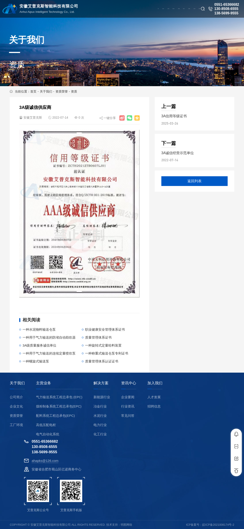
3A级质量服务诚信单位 (39, 345)
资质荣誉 (61, 91)
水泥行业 (100, 415)
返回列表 (194, 181)
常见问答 (127, 415)
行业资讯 (127, 406)
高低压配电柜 (46, 425)
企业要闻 (127, 397)
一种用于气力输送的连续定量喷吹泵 (49, 353)
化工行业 (100, 434)
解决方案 (101, 383)
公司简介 (16, 397)
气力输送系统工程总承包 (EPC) (59, 397)
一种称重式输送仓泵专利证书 (106, 353)
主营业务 (43, 383)
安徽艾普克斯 (32, 117)
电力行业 (100, 425)
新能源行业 (101, 397)
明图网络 (126, 524)
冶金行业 (100, 406)
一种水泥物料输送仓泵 (39, 329)
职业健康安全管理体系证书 (105, 329)
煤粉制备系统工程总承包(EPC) (59, 406)
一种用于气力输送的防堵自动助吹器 (49, 337)
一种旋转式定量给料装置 (103, 345)
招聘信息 (154, 406)
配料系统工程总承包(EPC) (55, 415)
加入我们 (154, 383)
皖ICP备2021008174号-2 (218, 524)
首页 (33, 91)
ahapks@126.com (45, 461)
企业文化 (16, 406)
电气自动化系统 (47, 434)
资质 (74, 91)
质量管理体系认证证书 (101, 361)
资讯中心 (128, 383)
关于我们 (46, 91)
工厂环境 (16, 425)
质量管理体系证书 (98, 337)
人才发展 (154, 397)
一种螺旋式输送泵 (36, 361)
